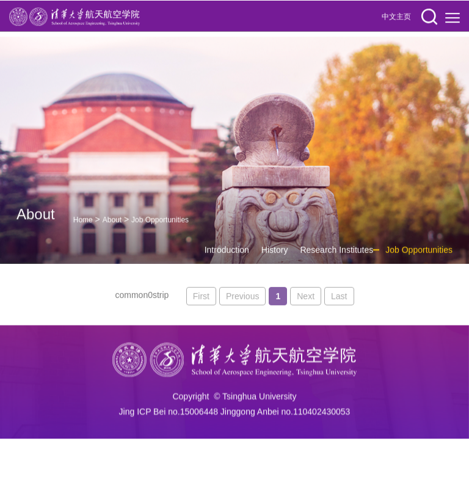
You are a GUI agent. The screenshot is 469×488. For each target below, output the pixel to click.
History (274, 256)
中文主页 (396, 17)
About (112, 225)
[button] (429, 17)
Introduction (227, 256)
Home (83, 225)
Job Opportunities (160, 225)
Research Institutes (336, 256)
